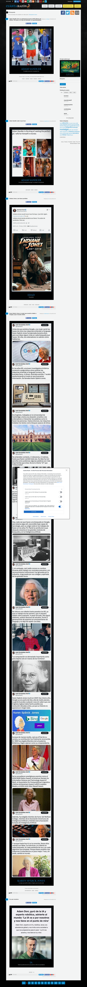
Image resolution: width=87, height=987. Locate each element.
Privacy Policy (51, 516)
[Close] (67, 470)
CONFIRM (33, 511)
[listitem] (43, 489)
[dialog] (43, 493)
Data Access (43, 516)
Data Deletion (36, 516)
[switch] (60, 492)
